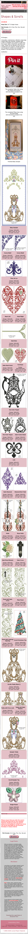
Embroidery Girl (19, 925)
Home (2, 5)
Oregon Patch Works (21, 926)
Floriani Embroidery (12, 926)
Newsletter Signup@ (5, 7)
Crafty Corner (4, 926)
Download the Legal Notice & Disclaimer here (14, 916)
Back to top (4, 813)
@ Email (8, 5)
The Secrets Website (10, 925)
